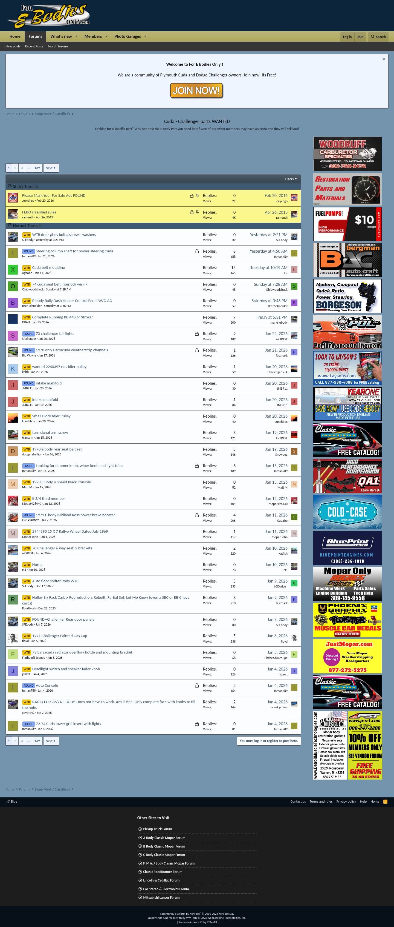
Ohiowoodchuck (33, 289)
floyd (25, 641)
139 (37, 168)
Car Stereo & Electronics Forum (166, 889)
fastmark (282, 356)
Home (15, 36)
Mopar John (30, 537)
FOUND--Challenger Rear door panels (63, 619)
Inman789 (29, 256)
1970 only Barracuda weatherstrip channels (72, 349)
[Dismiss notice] (383, 60)
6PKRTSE (282, 339)
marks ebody (279, 322)
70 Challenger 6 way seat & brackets (62, 548)
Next (49, 168)
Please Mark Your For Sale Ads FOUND (53, 195)
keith (25, 372)
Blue (12, 801)
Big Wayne (29, 355)
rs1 (24, 570)
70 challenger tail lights (55, 333)
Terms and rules (321, 801)
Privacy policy (346, 801)
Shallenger (29, 339)
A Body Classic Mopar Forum (164, 838)
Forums (35, 36)
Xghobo (27, 273)
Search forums (58, 46)
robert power (279, 707)
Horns (37, 564)
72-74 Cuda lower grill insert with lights (68, 723)
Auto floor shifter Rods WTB (55, 580)
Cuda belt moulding (48, 267)
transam (27, 438)
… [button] (28, 168)
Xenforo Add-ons (198, 922)
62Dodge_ (281, 586)
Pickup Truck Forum (157, 829)
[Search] (378, 37)
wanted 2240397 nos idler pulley (59, 366)
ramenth (28, 217)
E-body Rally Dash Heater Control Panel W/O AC (72, 300)
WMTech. (216, 918)
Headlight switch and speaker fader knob (66, 668)
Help (363, 801)
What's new (61, 36)
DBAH (26, 322)
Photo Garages (128, 36)
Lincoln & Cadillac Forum (161, 880)
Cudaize (282, 521)
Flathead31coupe (33, 658)
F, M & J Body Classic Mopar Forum (169, 863)
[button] (76, 36)
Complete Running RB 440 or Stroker (62, 317)
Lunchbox (28, 421)
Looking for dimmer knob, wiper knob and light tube (79, 465)
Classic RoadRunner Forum (162, 872)
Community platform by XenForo (197, 913)
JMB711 (27, 388)
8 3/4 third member (48, 498)
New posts (13, 46)
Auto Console (47, 685)
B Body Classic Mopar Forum (164, 846)
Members (93, 36)
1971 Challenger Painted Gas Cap (59, 635)
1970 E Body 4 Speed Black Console (61, 482)
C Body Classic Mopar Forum (164, 855)
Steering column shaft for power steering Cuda (74, 251)
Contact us (298, 801)
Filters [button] (289, 179)
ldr (286, 273)
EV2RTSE (282, 438)
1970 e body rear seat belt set (57, 449)
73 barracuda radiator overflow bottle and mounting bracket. (83, 652)
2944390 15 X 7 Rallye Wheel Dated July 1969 (70, 531)
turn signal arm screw (50, 432)
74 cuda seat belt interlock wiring (60, 284)
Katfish (283, 553)
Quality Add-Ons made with (165, 918)
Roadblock (29, 608)
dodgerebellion (32, 454)
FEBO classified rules (39, 212)
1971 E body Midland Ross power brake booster (75, 514)
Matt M (27, 487)
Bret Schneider (32, 306)
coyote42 (28, 713)
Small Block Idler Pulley (51, 415)
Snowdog (281, 455)
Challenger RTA (278, 372)
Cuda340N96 (30, 520)
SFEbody (27, 240)
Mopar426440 (31, 504)
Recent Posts (34, 46)
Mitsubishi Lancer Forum (161, 897)
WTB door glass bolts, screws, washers (64, 234)
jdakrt (26, 674)
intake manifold (49, 383)
